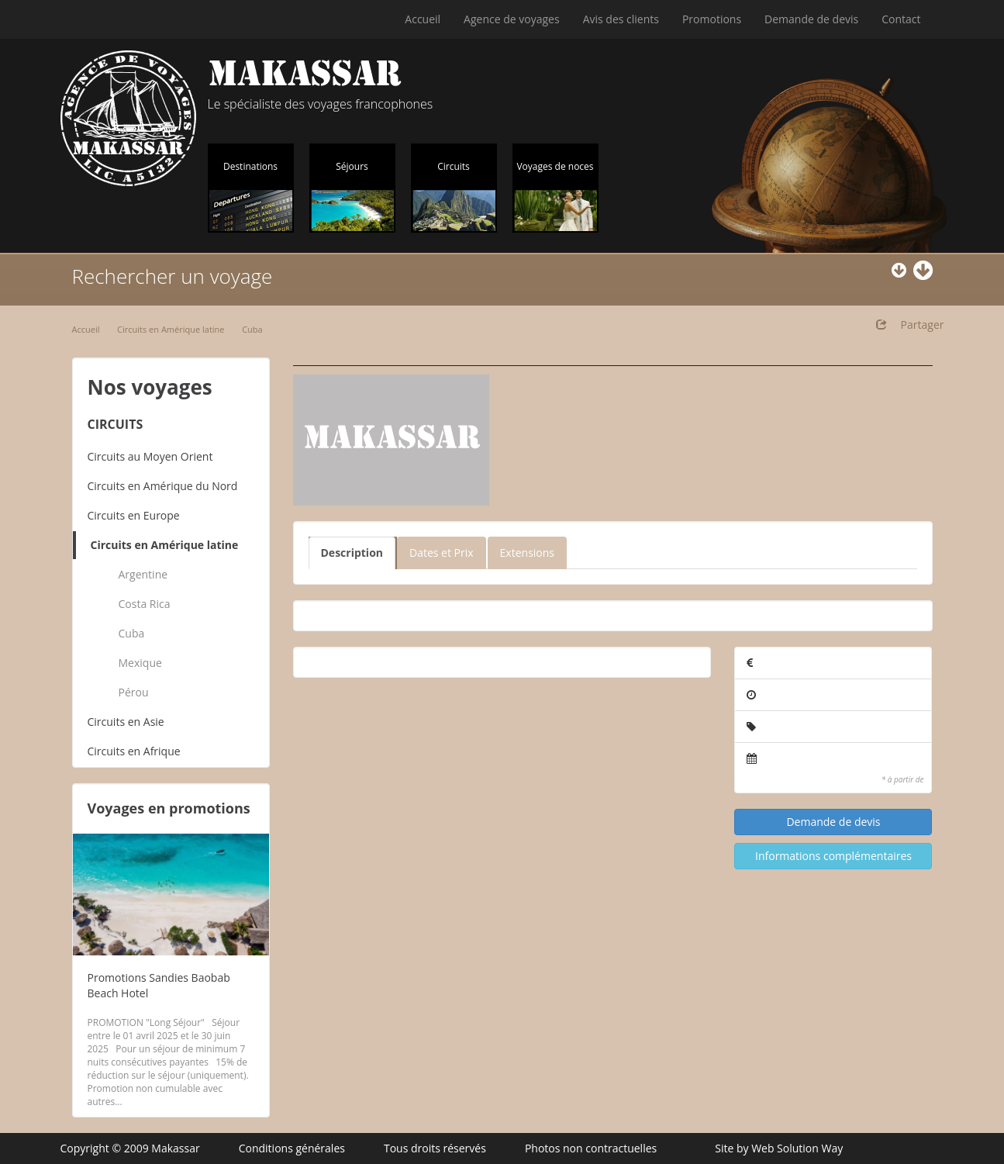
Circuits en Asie (126, 721)
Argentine (143, 574)
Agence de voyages (512, 19)
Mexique (140, 662)
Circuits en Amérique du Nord (163, 485)
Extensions (527, 552)
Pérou (134, 692)
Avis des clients (621, 19)
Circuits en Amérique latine (170, 329)
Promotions (711, 19)
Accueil (422, 19)
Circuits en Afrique (134, 751)
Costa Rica (145, 603)
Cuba (252, 329)
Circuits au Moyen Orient (150, 456)
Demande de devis (811, 19)
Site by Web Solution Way (779, 1148)
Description (352, 552)
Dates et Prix (441, 552)
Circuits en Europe (134, 515)
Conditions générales (292, 1148)
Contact (901, 19)
